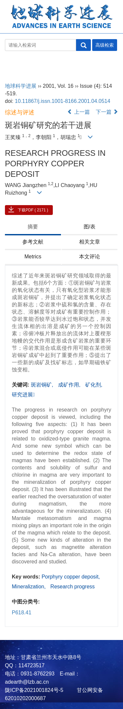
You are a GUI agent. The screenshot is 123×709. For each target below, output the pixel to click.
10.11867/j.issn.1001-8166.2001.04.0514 (62, 101)
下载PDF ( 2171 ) (33, 210)
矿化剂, (93, 385)
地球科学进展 (18, 66)
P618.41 (21, 612)
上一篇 (78, 112)
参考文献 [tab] (32, 242)
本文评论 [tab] (89, 256)
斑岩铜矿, (43, 385)
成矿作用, (70, 385)
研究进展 (23, 394)
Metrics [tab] (32, 256)
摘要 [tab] (33, 226)
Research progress (73, 586)
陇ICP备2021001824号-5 (34, 690)
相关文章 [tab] (89, 242)
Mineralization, (29, 586)
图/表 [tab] (89, 226)
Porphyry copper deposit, (71, 576)
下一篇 (107, 112)
